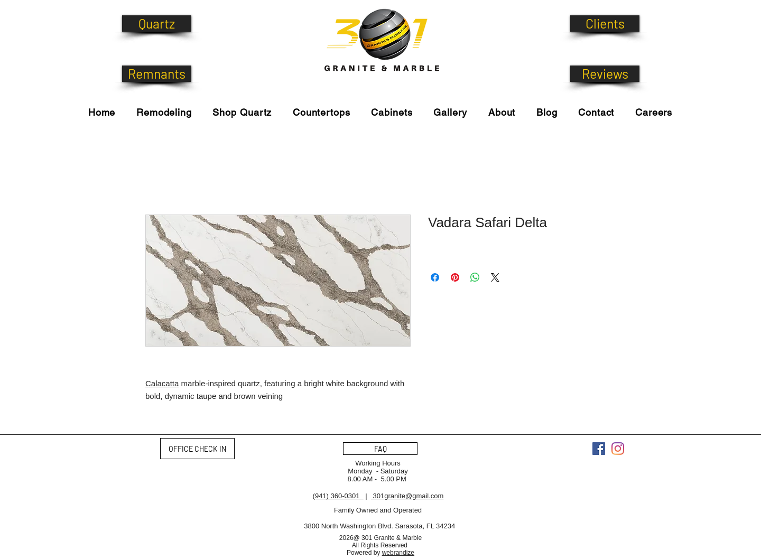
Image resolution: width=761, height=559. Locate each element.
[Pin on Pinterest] (455, 277)
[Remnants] (156, 74)
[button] (242, 112)
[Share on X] (495, 277)
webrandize (398, 552)
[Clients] (604, 23)
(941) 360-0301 (338, 496)
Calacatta (162, 383)
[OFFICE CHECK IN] (197, 448)
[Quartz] (156, 23)
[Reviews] (604, 74)
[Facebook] (598, 448)
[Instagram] (617, 448)
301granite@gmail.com (407, 496)
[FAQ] (380, 448)
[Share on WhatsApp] (475, 277)
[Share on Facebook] (435, 277)
